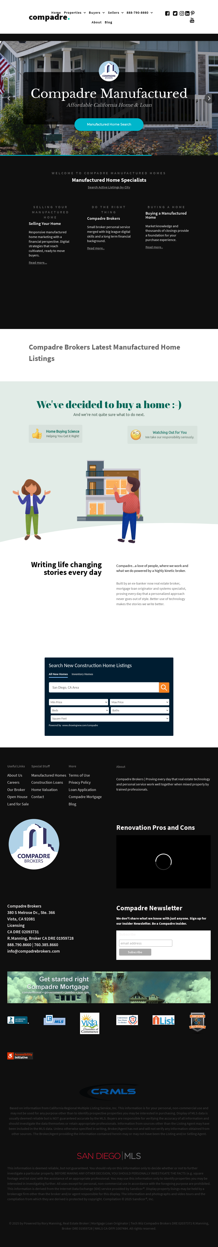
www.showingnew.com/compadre (80, 725)
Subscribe (127, 934)
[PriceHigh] (139, 702)
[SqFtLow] (110, 718)
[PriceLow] (78, 702)
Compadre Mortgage (85, 796)
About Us (14, 775)
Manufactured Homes (48, 775)
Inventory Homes (82, 674)
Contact (37, 796)
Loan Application (82, 789)
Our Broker (16, 789)
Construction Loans (47, 782)
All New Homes (58, 674)
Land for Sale (18, 804)
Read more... (38, 262)
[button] (8, 98)
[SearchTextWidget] (104, 687)
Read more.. (95, 248)
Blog (72, 804)
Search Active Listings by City (109, 187)
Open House (17, 796)
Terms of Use (79, 775)
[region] (109, 98)
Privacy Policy (80, 782)
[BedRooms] (80, 710)
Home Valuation (44, 789)
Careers (13, 782)
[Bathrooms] (140, 710)
